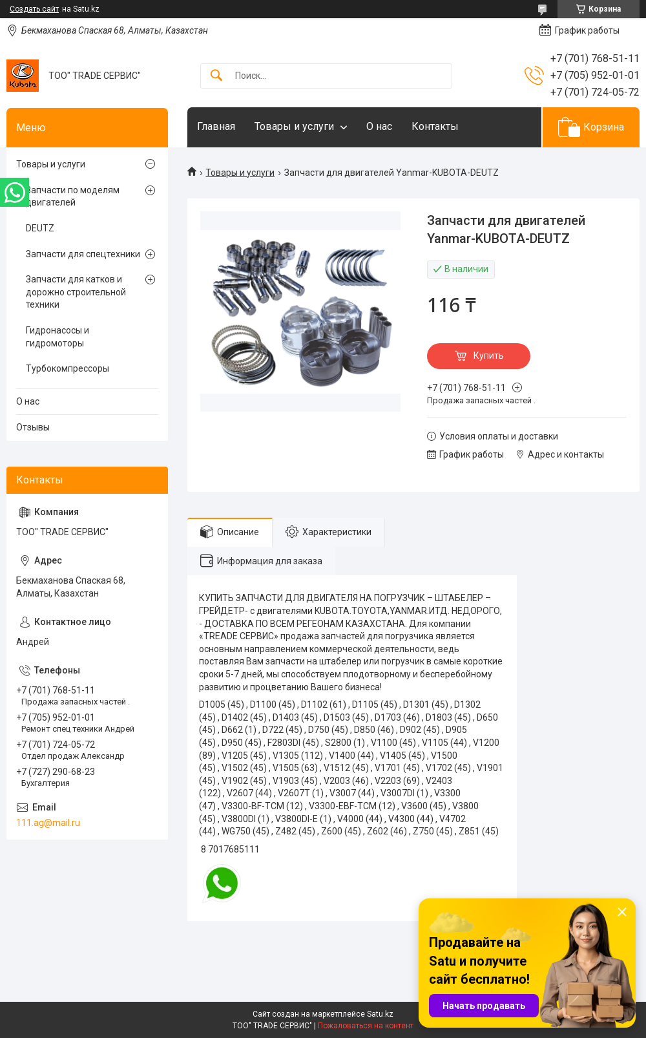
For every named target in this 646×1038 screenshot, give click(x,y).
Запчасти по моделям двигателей (73, 196)
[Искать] (216, 76)
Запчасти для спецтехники (83, 254)
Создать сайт (34, 9)
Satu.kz (380, 1014)
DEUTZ (40, 228)
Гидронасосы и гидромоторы (57, 336)
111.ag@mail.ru (48, 823)
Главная (216, 126)
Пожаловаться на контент (365, 1025)
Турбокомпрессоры (67, 368)
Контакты (435, 126)
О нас (379, 126)
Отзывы (33, 427)
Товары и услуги (294, 126)
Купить (489, 355)
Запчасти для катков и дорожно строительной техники (76, 292)
